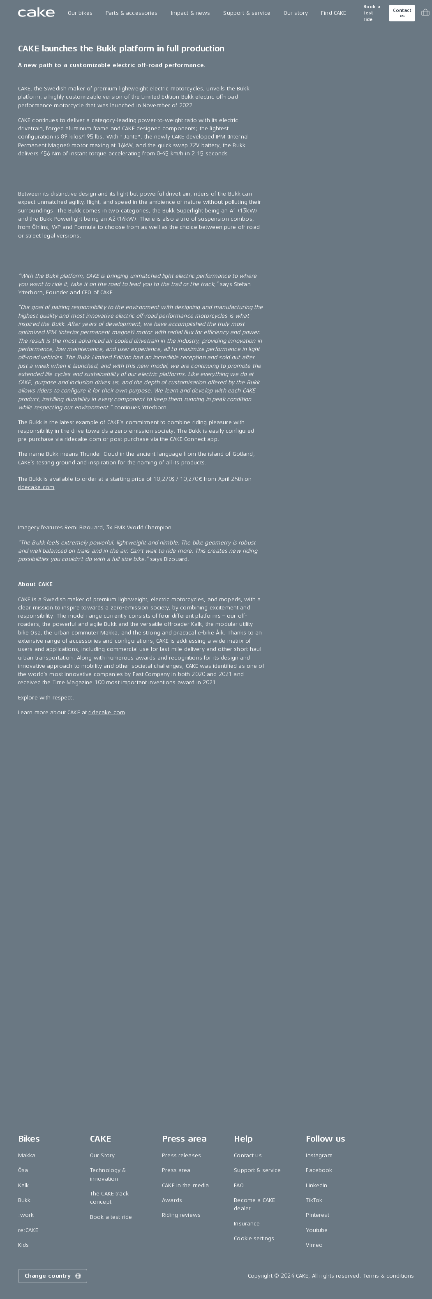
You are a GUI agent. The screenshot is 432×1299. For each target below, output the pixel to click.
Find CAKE (333, 13)
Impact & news (190, 13)
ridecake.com (36, 1084)
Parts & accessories (132, 13)
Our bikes (80, 13)
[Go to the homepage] (36, 13)
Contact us (402, 13)
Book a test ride (371, 13)
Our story (296, 13)
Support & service (246, 13)
